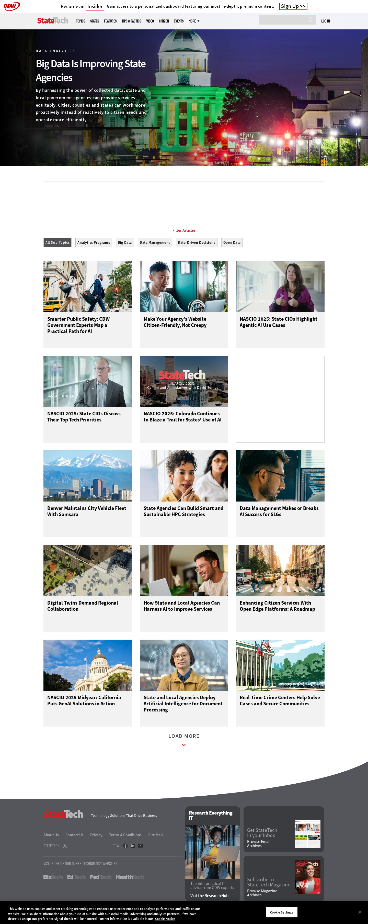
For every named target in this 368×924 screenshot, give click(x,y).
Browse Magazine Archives (262, 894)
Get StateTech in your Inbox (262, 834)
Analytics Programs (93, 242)
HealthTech (130, 878)
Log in (325, 21)
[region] (184, 912)
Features (110, 21)
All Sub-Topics (57, 242)
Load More (184, 743)
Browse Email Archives (258, 845)
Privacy (96, 836)
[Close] (359, 912)
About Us (51, 836)
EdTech (76, 878)
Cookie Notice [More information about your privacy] (165, 919)
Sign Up (290, 6)
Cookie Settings (281, 912)
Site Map (155, 836)
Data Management (155, 242)
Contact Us (74, 836)
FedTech (100, 878)
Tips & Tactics (131, 21)
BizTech (53, 878)
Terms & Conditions (125, 836)
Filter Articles (183, 230)
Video (150, 21)
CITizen (164, 21)
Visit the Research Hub (209, 897)
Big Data (125, 242)
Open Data (232, 242)
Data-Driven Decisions (196, 242)
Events (178, 21)
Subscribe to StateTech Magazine (268, 883)
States (94, 21)
